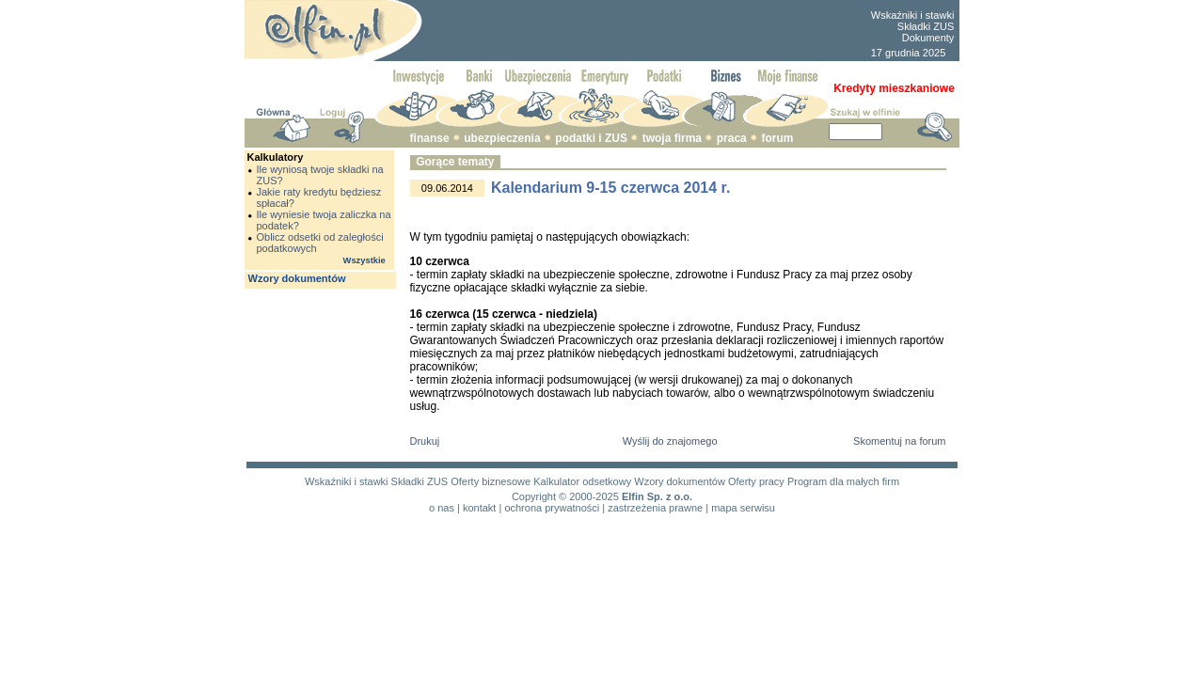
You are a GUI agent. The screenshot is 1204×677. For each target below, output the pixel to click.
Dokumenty (928, 37)
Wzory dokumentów (297, 278)
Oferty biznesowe (491, 481)
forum (777, 138)
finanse (430, 138)
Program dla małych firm (843, 481)
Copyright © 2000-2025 (565, 496)
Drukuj (425, 441)
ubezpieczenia (502, 138)
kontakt (479, 507)
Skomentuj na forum (899, 441)
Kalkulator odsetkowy (582, 481)
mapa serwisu (743, 507)
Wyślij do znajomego (670, 441)
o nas (441, 507)
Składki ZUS (926, 26)
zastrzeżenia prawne (655, 507)
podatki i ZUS (591, 138)
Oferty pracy (756, 481)
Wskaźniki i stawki (913, 15)
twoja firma (672, 138)
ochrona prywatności (551, 507)
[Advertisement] (645, 31)
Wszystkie (364, 260)
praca (732, 138)
